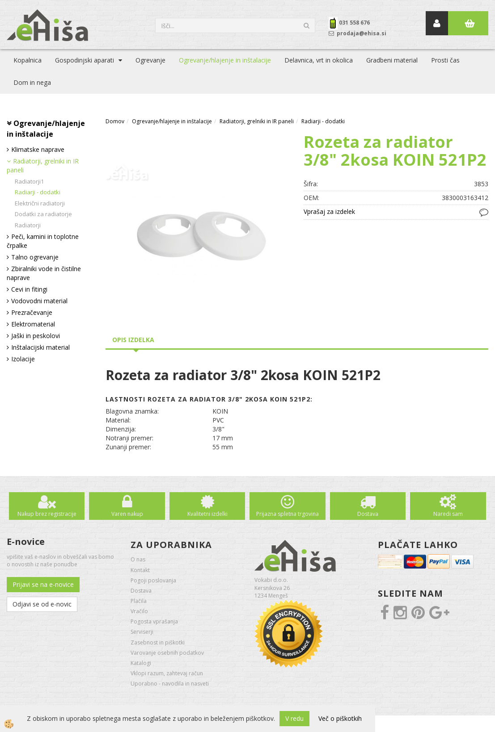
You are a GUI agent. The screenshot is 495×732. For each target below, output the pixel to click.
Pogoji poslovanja (153, 580)
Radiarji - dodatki (37, 192)
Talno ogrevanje (35, 257)
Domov (115, 121)
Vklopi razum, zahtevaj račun (167, 673)
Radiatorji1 (29, 181)
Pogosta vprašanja (154, 621)
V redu (294, 718)
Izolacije (23, 359)
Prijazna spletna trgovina (287, 514)
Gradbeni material (392, 60)
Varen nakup (127, 514)
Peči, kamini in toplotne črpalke (43, 241)
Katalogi (141, 663)
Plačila (139, 601)
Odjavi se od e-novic (42, 604)
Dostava (367, 514)
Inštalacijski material (40, 347)
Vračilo (139, 611)
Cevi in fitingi (29, 289)
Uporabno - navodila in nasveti (170, 683)
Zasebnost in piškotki (158, 642)
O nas (138, 559)
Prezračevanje (31, 312)
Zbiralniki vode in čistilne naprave (44, 273)
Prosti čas (445, 60)
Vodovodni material (39, 301)
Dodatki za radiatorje (43, 214)
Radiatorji (28, 225)
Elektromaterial (33, 324)
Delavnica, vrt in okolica (318, 60)
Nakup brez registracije (46, 514)
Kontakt (140, 570)
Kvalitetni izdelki (207, 514)
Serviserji (142, 632)
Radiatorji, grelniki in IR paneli (43, 165)
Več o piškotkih (340, 718)
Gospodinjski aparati (84, 60)
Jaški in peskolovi (35, 335)
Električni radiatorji (40, 203)
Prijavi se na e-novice (43, 584)
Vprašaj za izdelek (329, 211)
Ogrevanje (150, 60)
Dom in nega (32, 82)
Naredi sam (448, 514)
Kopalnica (27, 60)
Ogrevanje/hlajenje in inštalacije (225, 60)
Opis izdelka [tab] (133, 339)
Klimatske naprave (37, 149)
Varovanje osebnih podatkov (167, 653)
